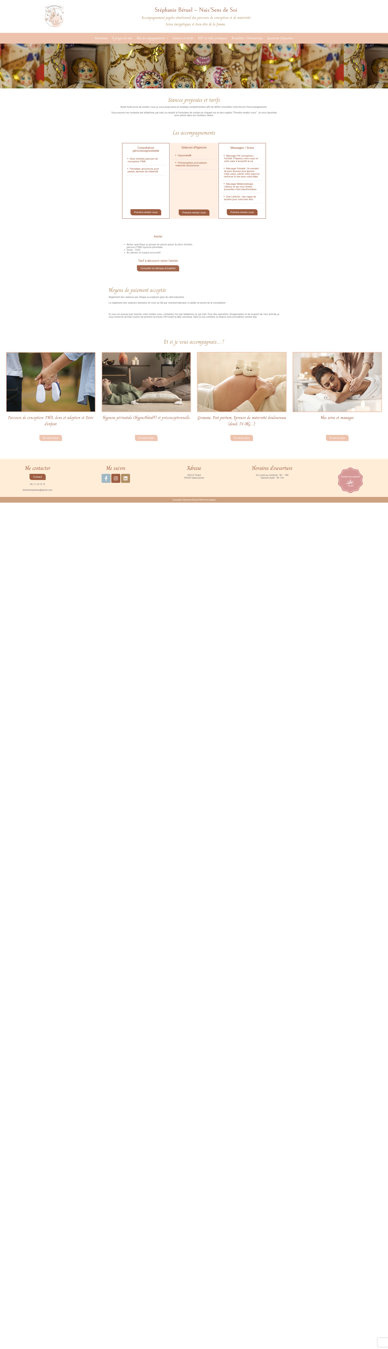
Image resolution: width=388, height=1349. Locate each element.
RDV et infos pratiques (212, 38)
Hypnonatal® (184, 155)
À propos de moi (122, 38)
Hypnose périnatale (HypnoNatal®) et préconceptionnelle (146, 420)
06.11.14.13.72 (37, 490)
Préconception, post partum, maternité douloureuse (191, 164)
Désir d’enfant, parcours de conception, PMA (143, 160)
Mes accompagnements (152, 38)
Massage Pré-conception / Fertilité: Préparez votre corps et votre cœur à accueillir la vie (241, 158)
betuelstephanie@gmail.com (37, 496)
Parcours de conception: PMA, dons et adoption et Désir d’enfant (51, 420)
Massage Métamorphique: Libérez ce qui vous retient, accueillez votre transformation (240, 187)
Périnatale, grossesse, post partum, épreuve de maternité (143, 170)
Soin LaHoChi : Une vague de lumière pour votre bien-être (240, 198)
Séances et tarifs (183, 38)
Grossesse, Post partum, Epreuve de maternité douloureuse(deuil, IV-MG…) (241, 424)
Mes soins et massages (337, 417)
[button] (145, 160)
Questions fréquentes (280, 38)
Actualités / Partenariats (247, 38)
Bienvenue (101, 38)
